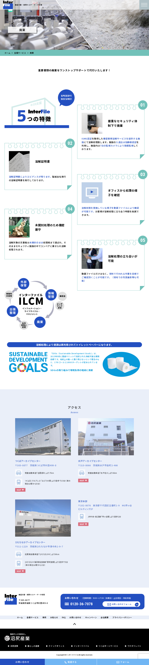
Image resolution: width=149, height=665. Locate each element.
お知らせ (54, 617)
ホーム (7, 52)
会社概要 (104, 617)
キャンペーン (91, 617)
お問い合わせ (75, 617)
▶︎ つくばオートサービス (107, 646)
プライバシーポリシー (122, 617)
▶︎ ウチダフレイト (133, 646)
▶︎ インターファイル (80, 646)
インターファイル (72, 655)
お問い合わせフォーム (119, 604)
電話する (71, 661)
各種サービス (20, 52)
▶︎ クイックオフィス (55, 646)
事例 (44, 617)
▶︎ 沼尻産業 (13, 646)
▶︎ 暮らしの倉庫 (32, 646)
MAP (19, 491)
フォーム (123, 661)
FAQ (64, 617)
